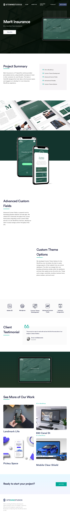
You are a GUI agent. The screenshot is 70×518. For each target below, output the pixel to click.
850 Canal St (43, 433)
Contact (53, 4)
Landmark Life (11, 431)
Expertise (34, 4)
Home (26, 4)
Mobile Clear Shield (47, 465)
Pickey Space (10, 463)
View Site (9, 32)
